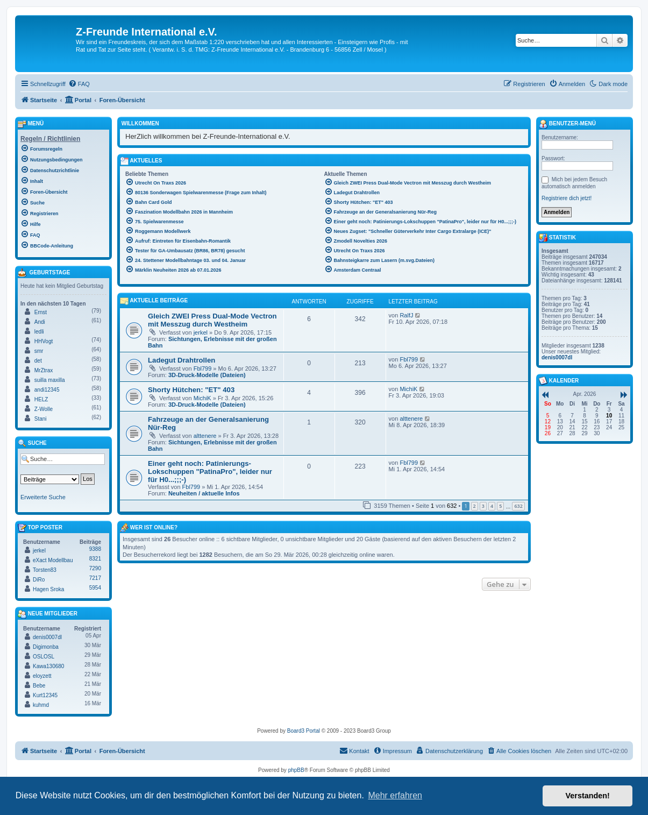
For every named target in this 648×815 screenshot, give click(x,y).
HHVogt (43, 341)
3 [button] (483, 505)
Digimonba (46, 647)
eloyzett (42, 676)
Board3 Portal (303, 731)
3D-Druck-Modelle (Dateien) (207, 375)
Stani (40, 419)
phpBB (296, 770)
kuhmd (41, 705)
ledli (39, 332)
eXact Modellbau (53, 560)
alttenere (205, 436)
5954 (95, 588)
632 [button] (518, 505)
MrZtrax (43, 370)
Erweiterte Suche (43, 497)
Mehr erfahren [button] (395, 795)
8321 (95, 559)
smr (39, 351)
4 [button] (491, 505)
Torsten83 (44, 570)
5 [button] (500, 505)
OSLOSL (43, 657)
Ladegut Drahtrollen (181, 360)
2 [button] (474, 505)
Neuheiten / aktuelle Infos (204, 493)
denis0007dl (47, 637)
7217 (95, 578)
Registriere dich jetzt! (567, 198)
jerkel (201, 332)
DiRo (39, 580)
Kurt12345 (45, 695)
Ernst (40, 312)
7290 (95, 568)
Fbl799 (203, 368)
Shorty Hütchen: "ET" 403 (191, 390)
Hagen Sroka (48, 589)
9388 (95, 549)
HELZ (41, 399)
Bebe (39, 686)
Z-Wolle (43, 409)
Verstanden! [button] (588, 795)
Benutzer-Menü (567, 124)
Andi (39, 322)
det (38, 361)
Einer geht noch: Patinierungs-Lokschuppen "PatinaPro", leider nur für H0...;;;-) (210, 471)
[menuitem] (79, 83)
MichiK (202, 398)
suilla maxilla (49, 380)
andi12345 (47, 390)
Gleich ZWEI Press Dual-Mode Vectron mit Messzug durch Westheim (212, 320)
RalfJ (406, 315)
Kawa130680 (48, 666)
